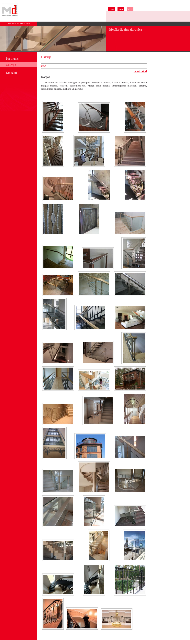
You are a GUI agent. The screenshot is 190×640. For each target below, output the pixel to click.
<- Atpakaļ (140, 71)
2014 (43, 66)
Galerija (11, 64)
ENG (112, 9)
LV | (130, 9)
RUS (121, 9)
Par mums (12, 58)
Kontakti (11, 72)
